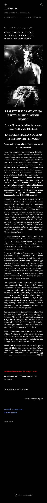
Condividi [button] (7, 409)
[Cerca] (41, 4)
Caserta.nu (11, 9)
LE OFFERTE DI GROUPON (28, 17)
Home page (9, 17)
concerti (14, 413)
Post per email (17, 409)
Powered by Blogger (23, 495)
